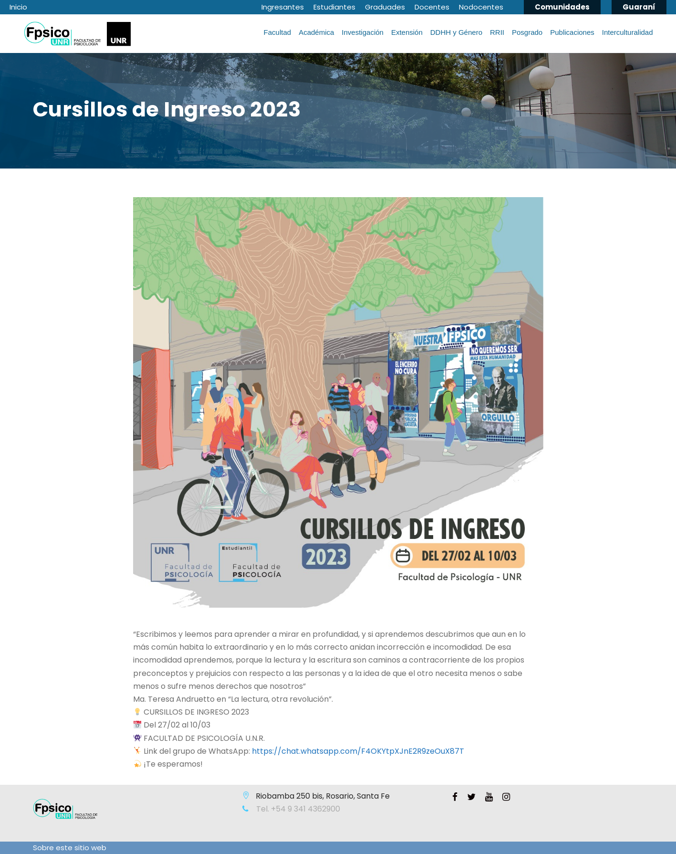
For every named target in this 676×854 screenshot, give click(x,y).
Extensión (407, 32)
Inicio (18, 7)
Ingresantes (282, 7)
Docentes (432, 7)
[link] (358, 751)
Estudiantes (334, 7)
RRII (497, 32)
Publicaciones (572, 32)
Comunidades (562, 7)
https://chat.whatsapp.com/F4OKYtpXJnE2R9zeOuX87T (358, 751)
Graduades (385, 7)
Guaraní (639, 7)
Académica (316, 32)
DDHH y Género (456, 32)
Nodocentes (481, 7)
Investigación (363, 32)
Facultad (277, 32)
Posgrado (527, 32)
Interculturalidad (627, 32)
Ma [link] (139, 699)
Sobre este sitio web (69, 848)
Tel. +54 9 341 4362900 (297, 808)
